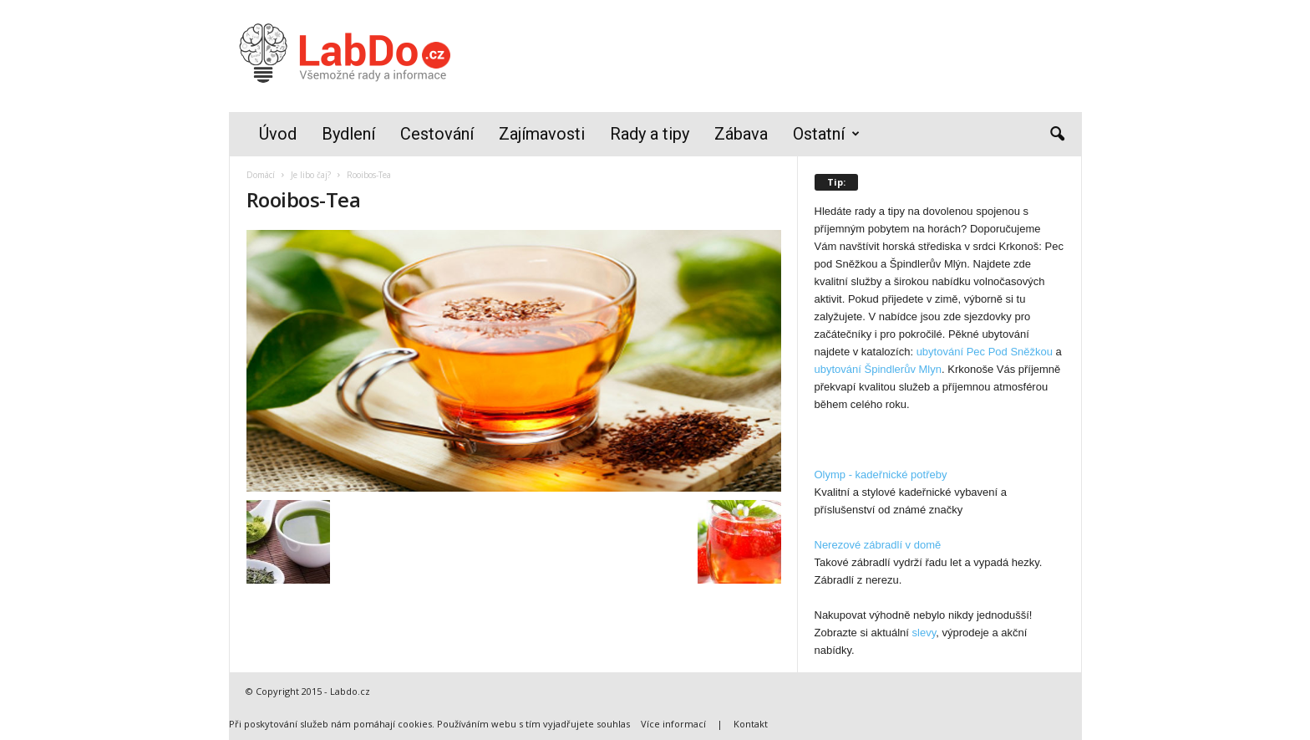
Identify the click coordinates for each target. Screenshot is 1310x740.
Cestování (437, 134)
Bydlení (348, 134)
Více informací (673, 723)
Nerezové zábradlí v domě (878, 544)
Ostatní (826, 134)
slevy (924, 632)
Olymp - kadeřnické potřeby (881, 474)
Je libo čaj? (311, 175)
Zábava (741, 134)
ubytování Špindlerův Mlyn (878, 369)
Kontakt (751, 723)
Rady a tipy (649, 134)
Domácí (260, 175)
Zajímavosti (542, 134)
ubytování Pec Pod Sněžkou (984, 351)
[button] (1056, 134)
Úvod (278, 134)
